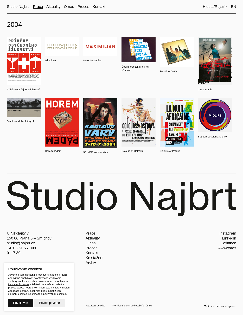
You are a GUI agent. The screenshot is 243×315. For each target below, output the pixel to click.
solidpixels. (230, 306)
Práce (90, 233)
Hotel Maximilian (92, 60)
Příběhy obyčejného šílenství (23, 89)
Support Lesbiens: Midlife (212, 136)
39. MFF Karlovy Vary (95, 152)
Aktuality (93, 238)
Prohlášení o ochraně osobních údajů (132, 305)
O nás (91, 243)
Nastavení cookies (95, 305)
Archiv (91, 262)
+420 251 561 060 (22, 248)
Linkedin (229, 238)
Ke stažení (94, 258)
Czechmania (205, 89)
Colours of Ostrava (132, 150)
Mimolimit (50, 60)
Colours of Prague (170, 150)
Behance (228, 243)
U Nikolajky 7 (18, 233)
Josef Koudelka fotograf (20, 121)
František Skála (168, 71)
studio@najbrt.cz (21, 243)
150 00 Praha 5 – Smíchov (29, 238)
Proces (91, 248)
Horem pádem (53, 150)
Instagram (227, 233)
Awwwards (227, 248)
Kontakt (92, 253)
